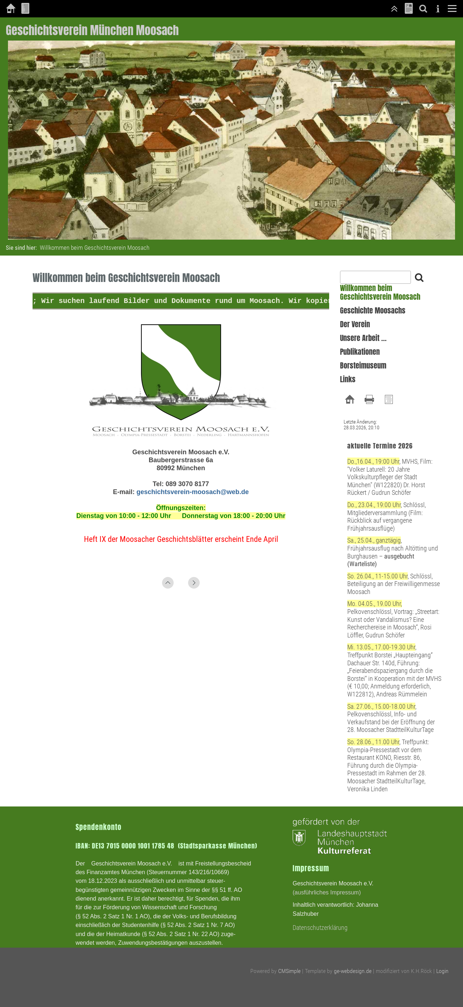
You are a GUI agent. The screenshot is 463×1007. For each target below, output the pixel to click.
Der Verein (355, 324)
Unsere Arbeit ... (363, 338)
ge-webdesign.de (352, 971)
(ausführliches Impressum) (327, 892)
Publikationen (360, 351)
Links (348, 379)
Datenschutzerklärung (320, 927)
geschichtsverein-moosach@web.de (192, 492)
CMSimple (289, 971)
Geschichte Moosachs (372, 310)
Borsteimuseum (363, 365)
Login (442, 971)
